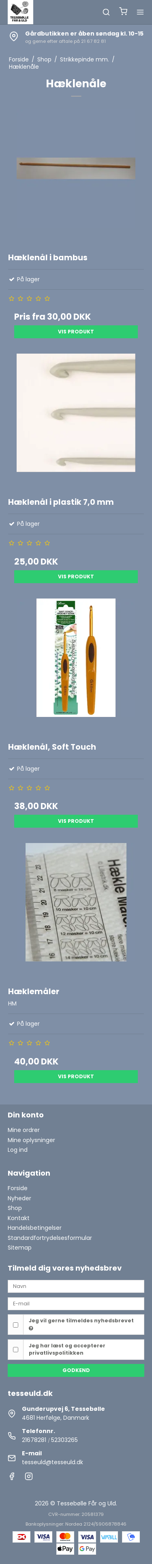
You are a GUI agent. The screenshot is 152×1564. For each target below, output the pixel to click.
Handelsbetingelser (35, 1228)
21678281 (34, 1440)
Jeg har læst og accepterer (67, 1349)
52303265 (64, 1440)
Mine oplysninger (31, 1140)
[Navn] (76, 1286)
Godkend (76, 1370)
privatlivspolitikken (56, 1352)
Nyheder (19, 1198)
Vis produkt (76, 331)
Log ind (18, 1150)
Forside (18, 1188)
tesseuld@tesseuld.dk (52, 1462)
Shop (15, 1208)
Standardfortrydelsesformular (50, 1238)
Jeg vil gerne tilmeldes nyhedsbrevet (81, 1324)
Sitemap (20, 1248)
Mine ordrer (24, 1130)
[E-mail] (76, 1303)
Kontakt (19, 1218)
